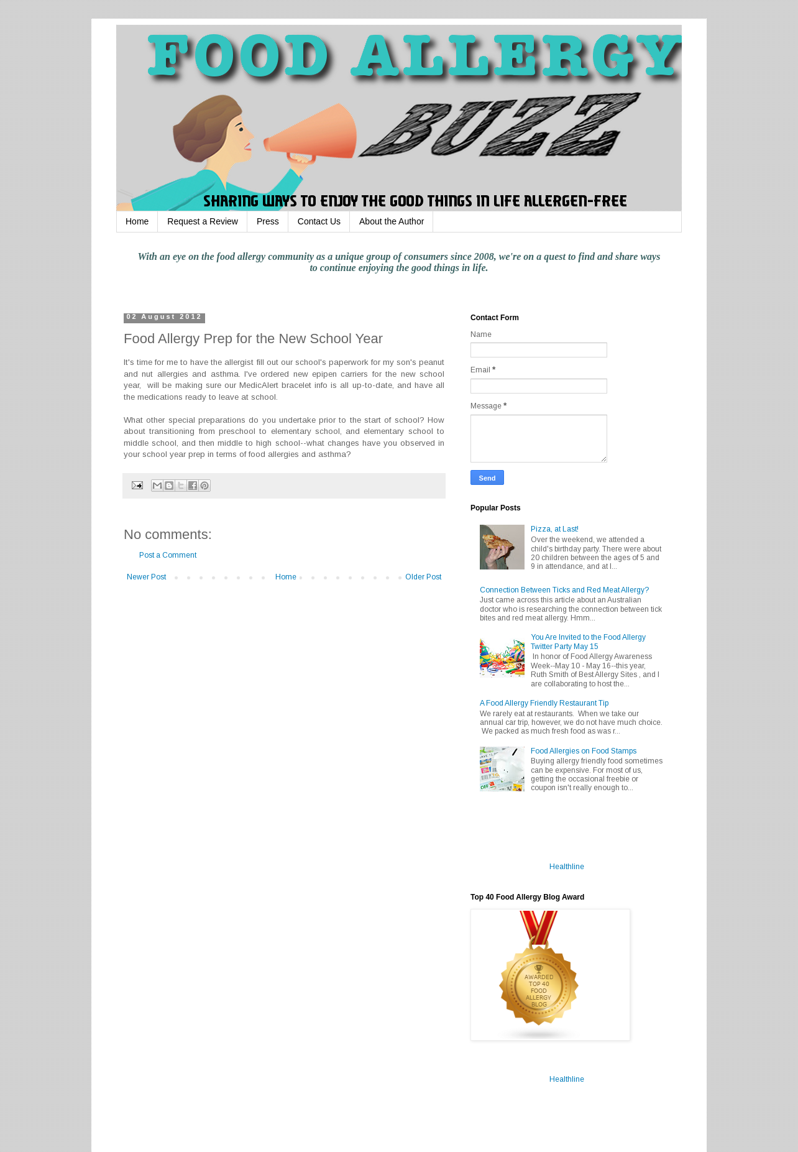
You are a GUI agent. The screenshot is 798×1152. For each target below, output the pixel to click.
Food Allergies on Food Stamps (583, 751)
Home (137, 221)
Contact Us (319, 221)
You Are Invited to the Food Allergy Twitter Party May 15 (588, 641)
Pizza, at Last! (555, 529)
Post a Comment (167, 555)
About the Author (391, 221)
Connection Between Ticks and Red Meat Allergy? (564, 590)
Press (268, 221)
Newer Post (146, 577)
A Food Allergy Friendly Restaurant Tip (544, 703)
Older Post (423, 577)
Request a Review (202, 221)
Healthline (566, 866)
